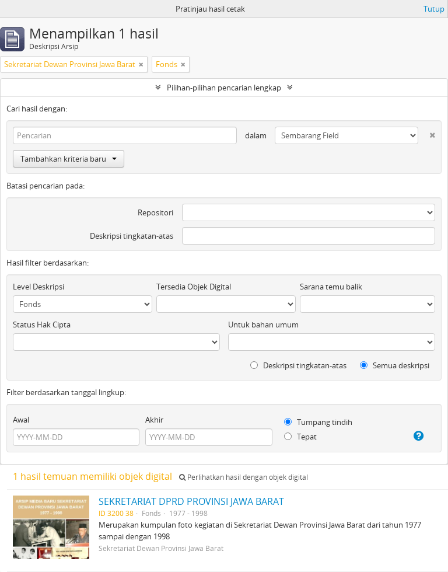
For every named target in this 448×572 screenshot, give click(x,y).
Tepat (300, 436)
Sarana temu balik (331, 286)
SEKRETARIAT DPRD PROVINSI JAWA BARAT (191, 501)
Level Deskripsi (38, 286)
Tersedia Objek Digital (193, 286)
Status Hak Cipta (42, 324)
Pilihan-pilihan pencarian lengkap (224, 87)
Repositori (155, 212)
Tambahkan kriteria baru (68, 159)
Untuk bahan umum (263, 324)
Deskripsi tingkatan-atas (131, 236)
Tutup (434, 9)
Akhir (154, 419)
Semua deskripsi (394, 365)
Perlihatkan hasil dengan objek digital (243, 477)
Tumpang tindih (318, 422)
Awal (21, 419)
